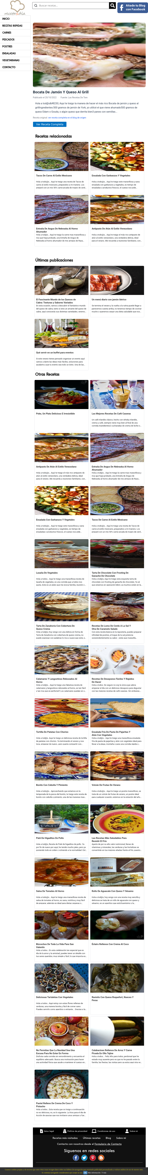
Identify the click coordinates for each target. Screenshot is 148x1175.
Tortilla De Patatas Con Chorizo (52, 732)
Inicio (5, 19)
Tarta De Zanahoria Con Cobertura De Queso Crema (55, 627)
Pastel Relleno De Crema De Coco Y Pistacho (54, 1105)
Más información (94, 1173)
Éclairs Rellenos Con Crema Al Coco (110, 944)
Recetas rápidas (12, 25)
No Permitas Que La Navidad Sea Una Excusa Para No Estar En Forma (55, 1052)
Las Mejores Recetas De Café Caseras (111, 413)
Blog (109, 1138)
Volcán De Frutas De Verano (106, 785)
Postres (7, 46)
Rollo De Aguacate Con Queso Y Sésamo (112, 891)
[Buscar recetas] (70, 5)
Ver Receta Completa (49, 124)
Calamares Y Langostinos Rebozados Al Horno (56, 680)
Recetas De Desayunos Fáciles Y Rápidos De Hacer (113, 680)
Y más (104, 1173)
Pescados (8, 39)
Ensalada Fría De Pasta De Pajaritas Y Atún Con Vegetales (111, 733)
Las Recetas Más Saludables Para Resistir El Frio (109, 840)
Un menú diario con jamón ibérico (109, 299)
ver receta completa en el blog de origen (67, 117)
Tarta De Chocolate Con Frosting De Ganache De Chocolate (110, 574)
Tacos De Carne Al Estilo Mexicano (54, 175)
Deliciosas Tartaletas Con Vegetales (54, 997)
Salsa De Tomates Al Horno (50, 891)
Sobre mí (121, 1138)
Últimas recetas (92, 1138)
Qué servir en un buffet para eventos (54, 352)
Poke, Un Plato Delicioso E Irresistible (55, 413)
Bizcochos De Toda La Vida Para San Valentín (55, 946)
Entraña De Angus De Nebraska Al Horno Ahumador (57, 230)
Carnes (6, 32)
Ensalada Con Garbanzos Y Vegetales (111, 175)
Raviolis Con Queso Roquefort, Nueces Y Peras (113, 999)
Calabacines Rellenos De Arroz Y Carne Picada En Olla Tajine (112, 1052)
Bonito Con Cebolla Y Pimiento (52, 785)
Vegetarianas (10, 60)
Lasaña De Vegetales (47, 572)
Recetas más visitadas (65, 1138)
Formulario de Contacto (108, 1144)
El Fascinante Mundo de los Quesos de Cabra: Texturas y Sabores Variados (56, 301)
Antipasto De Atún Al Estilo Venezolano (112, 228)
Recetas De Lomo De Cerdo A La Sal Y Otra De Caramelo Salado (111, 627)
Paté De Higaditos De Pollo (50, 838)
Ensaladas (9, 53)
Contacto (8, 67)
